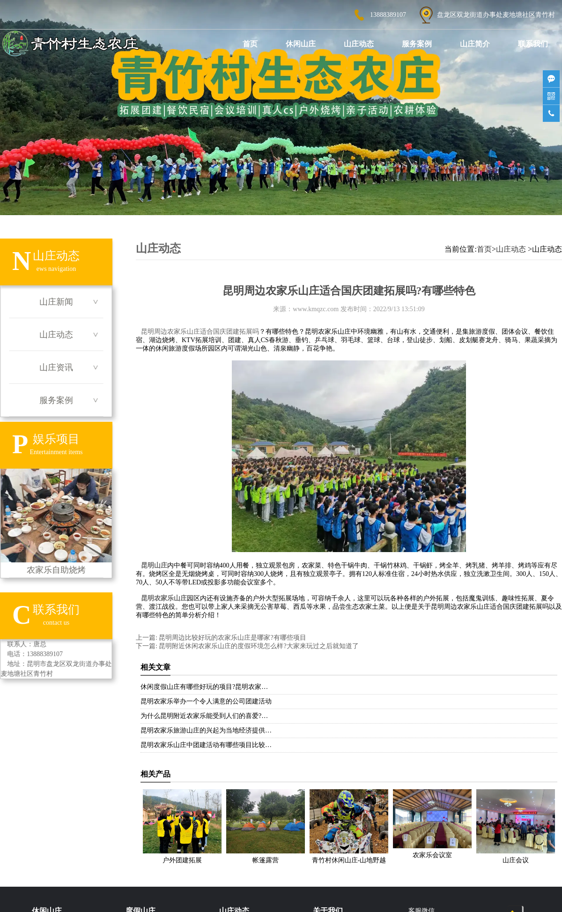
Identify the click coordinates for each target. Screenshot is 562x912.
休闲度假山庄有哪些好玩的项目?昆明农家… (204, 686)
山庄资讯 (56, 367)
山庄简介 (475, 44)
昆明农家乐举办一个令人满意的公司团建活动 (206, 701)
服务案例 (417, 44)
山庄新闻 (56, 301)
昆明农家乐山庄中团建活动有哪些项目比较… (206, 744)
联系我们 (533, 44)
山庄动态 (359, 44)
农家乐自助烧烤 (55, 522)
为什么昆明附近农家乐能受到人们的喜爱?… (204, 715)
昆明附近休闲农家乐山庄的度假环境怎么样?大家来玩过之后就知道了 (258, 646)
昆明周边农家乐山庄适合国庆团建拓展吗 (200, 331)
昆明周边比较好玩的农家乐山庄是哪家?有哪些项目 (231, 637)
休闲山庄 (301, 44)
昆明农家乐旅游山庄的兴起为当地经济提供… (206, 730)
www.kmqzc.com (316, 309)
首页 (250, 44)
